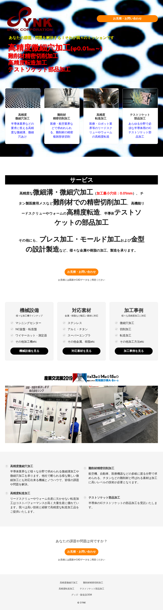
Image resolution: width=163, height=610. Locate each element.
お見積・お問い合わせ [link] (127, 18)
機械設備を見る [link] (29, 351)
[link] (45, 18)
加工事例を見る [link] (134, 351)
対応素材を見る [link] (81, 351)
